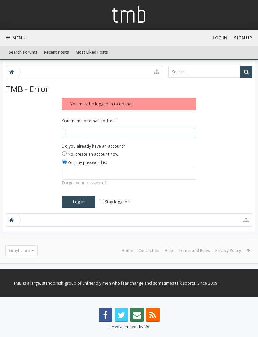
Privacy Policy (228, 251)
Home (127, 251)
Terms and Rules (194, 251)
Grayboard (19, 251)
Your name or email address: (89, 121)
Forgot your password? (84, 183)
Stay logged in (116, 202)
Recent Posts (56, 52)
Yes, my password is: (84, 162)
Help (169, 251)
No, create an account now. (90, 154)
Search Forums (23, 52)
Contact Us (148, 251)
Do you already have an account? (93, 146)
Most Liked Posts (92, 52)
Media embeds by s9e (130, 326)
